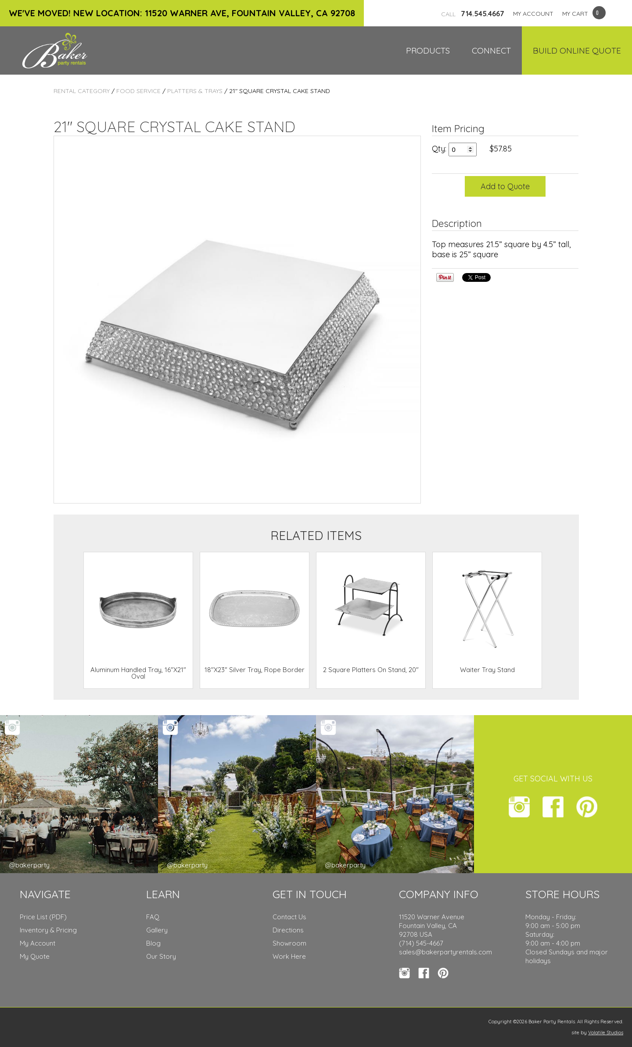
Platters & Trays (195, 91)
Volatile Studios (605, 1032)
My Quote (35, 956)
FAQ (152, 917)
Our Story (161, 956)
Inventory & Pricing (48, 930)
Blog (153, 943)
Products (428, 50)
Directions (288, 930)
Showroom (289, 943)
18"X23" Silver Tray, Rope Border (255, 670)
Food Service (138, 91)
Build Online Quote (577, 50)
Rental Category (82, 91)
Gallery (157, 930)
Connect (491, 50)
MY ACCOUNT (533, 14)
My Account (37, 943)
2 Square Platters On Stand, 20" (371, 670)
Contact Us (289, 917)
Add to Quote (505, 186)
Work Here (289, 956)
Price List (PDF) (43, 917)
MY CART (575, 14)
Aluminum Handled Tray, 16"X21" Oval (138, 673)
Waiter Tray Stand (487, 670)
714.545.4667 (472, 13)
